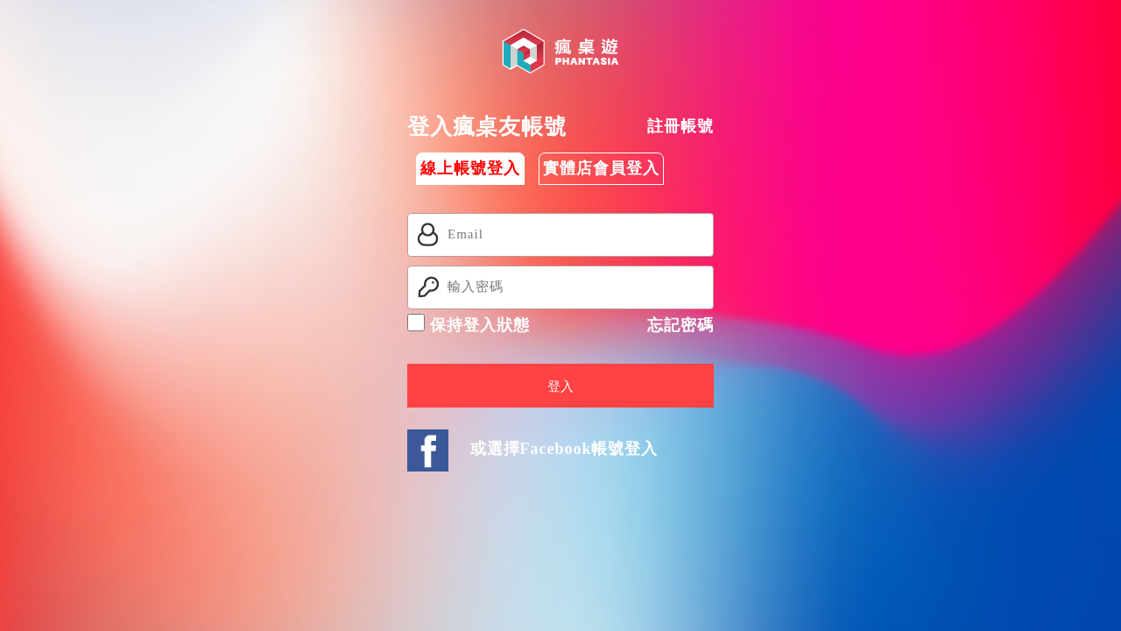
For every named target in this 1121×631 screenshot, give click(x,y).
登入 (560, 386)
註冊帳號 (680, 126)
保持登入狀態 (468, 324)
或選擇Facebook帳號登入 (564, 448)
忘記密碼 (680, 325)
